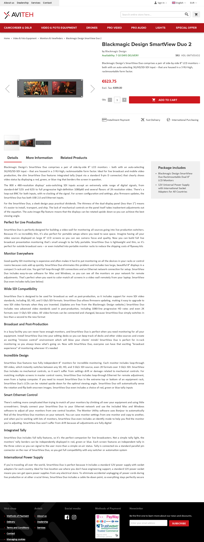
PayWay (107, 526)
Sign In (161, 3)
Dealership (23, 3)
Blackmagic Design (115, 51)
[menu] (102, 27)
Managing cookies (16, 539)
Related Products (74, 157)
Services (35, 3)
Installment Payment (119, 120)
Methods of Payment (18, 516)
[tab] (13, 158)
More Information (39, 157)
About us (9, 3)
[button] (194, 3)
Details (12, 157)
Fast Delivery (153, 120)
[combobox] (155, 14)
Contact (47, 3)
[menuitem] (17, 27)
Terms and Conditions (18, 528)
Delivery (11, 522)
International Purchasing (186, 120)
